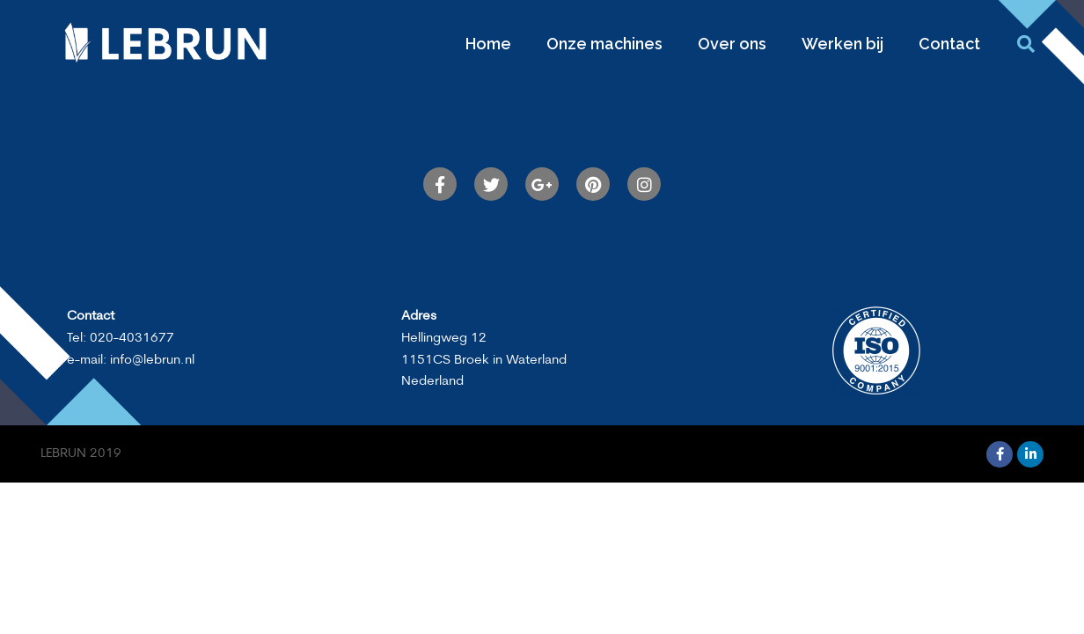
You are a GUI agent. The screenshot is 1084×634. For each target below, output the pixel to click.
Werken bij (842, 43)
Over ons (732, 43)
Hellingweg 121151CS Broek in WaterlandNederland (484, 360)
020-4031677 (132, 338)
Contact (949, 43)
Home (488, 43)
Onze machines (604, 43)
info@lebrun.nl (152, 360)
